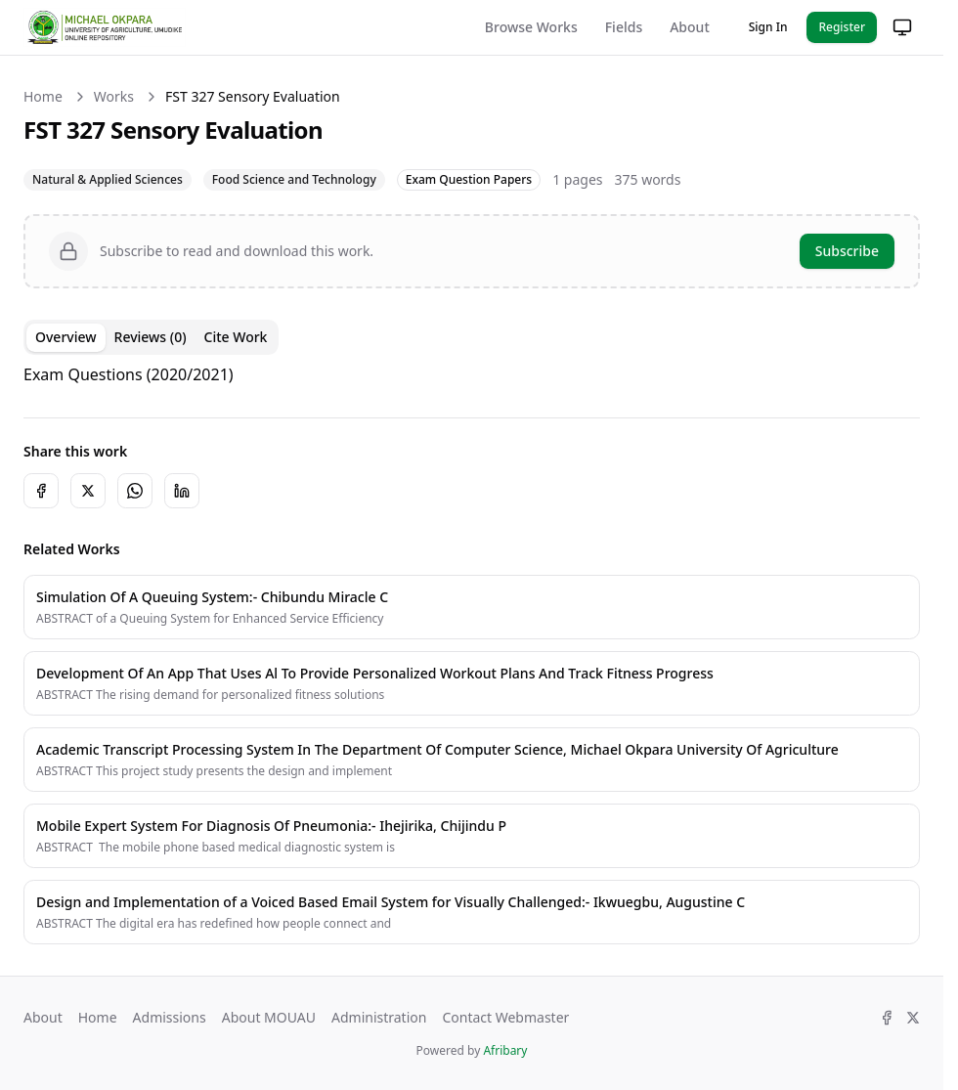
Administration (378, 1017)
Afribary (505, 1050)
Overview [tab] (66, 336)
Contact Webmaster (505, 1017)
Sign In (768, 27)
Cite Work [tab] (236, 336)
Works (114, 96)
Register (841, 27)
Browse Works (531, 27)
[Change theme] (902, 27)
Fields (623, 27)
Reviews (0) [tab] (150, 336)
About (690, 27)
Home (43, 96)
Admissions (169, 1017)
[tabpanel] (471, 374)
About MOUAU (269, 1017)
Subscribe (847, 250)
